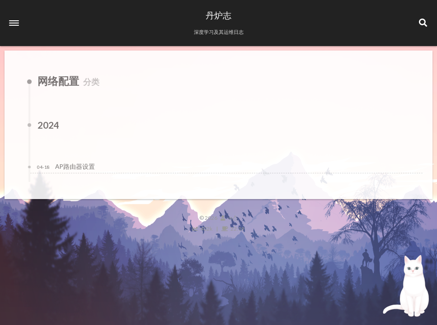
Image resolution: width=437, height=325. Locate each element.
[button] (14, 23)
